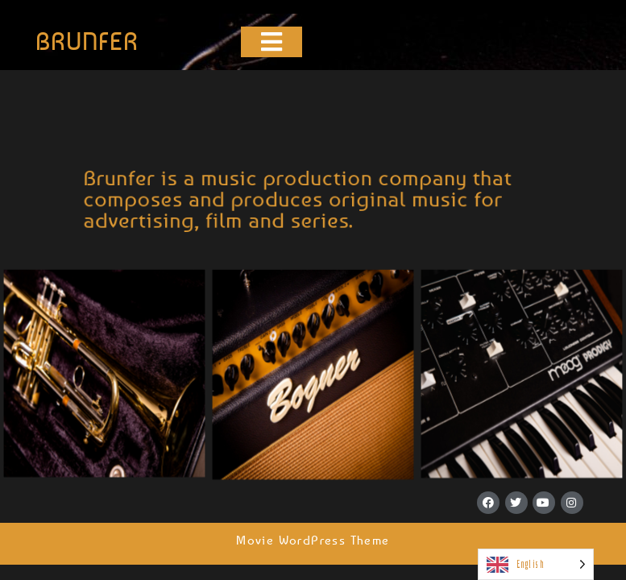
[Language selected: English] (536, 564)
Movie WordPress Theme (312, 539)
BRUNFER (87, 41)
